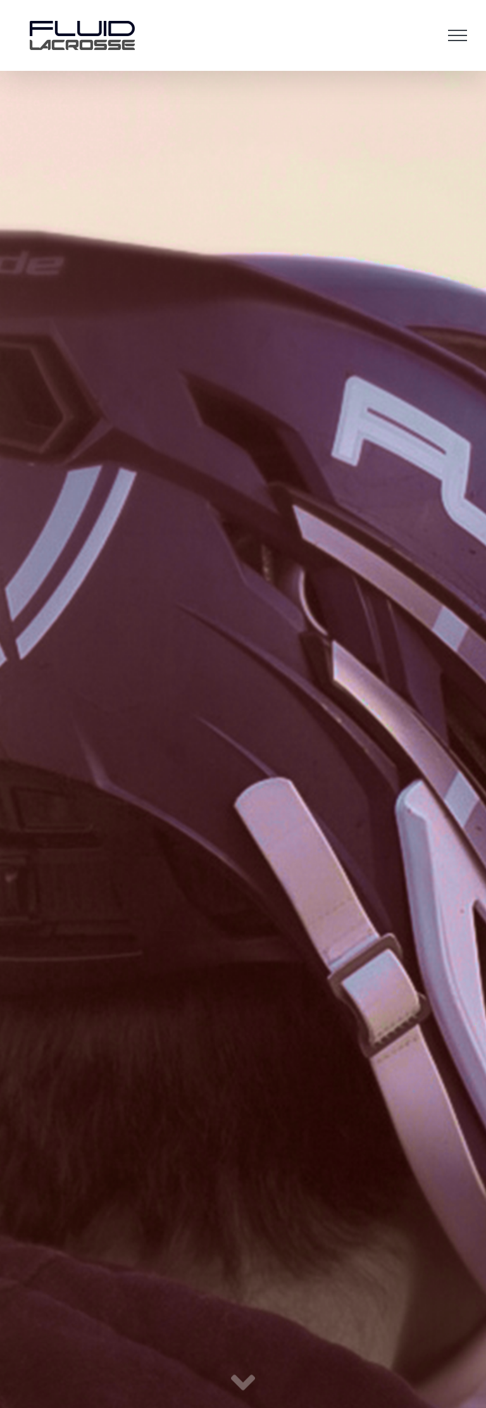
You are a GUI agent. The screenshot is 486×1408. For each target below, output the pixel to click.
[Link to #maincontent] (243, 1383)
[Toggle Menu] (457, 35)
